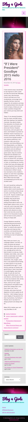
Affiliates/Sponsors (7, 410)
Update (6, 353)
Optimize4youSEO (14, 419)
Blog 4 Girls (12, 4)
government (14, 316)
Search (6, 334)
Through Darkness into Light (13, 357)
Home (4, 407)
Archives (6, 377)
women (6, 318)
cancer (8, 316)
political (20, 316)
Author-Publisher (11, 314)
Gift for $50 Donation (8, 412)
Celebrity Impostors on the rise (13, 349)
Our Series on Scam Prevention (13, 367)
